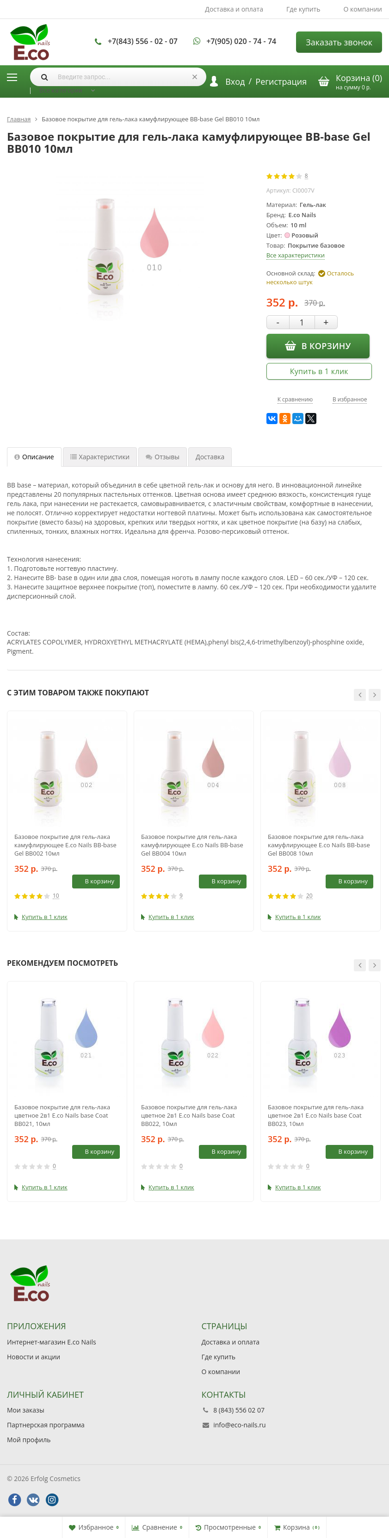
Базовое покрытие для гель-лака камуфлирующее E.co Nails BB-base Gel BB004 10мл (192, 844)
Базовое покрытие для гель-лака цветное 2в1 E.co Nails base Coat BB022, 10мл (189, 1115)
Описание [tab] (34, 456)
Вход (235, 81)
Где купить (303, 9)
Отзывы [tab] (162, 456)
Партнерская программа (46, 1424)
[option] (67, 821)
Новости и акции (33, 1356)
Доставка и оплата (234, 9)
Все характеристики (295, 255)
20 (309, 896)
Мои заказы (25, 1410)
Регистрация (281, 81)
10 (56, 896)
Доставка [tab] (210, 456)
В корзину (318, 345)
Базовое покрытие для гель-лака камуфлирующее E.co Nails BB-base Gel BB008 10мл (319, 844)
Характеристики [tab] (100, 456)
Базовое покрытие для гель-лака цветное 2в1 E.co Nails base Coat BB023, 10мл (316, 1115)
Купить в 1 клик (319, 371)
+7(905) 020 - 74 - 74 (241, 41)
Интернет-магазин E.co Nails (51, 1342)
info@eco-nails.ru (239, 1424)
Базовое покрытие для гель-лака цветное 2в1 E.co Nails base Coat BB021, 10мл (62, 1115)
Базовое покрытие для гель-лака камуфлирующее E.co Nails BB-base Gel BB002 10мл (65, 844)
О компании (362, 9)
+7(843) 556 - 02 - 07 (143, 41)
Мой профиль (28, 1439)
